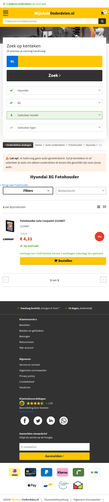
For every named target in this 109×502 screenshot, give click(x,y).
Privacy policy (27, 376)
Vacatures (24, 387)
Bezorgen (24, 336)
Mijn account (26, 347)
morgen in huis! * (40, 308)
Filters (28, 190)
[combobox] (59, 90)
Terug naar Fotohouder (14, 185)
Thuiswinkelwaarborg (56, 499)
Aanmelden (54, 456)
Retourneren (26, 342)
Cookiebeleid (26, 381)
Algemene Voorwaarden (87, 499)
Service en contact (29, 364)
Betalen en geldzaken (31, 330)
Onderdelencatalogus (18, 145)
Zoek (54, 75)
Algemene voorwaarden (33, 370)
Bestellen (24, 325)
